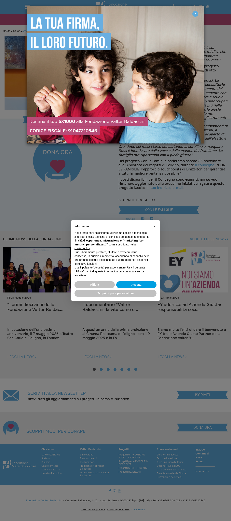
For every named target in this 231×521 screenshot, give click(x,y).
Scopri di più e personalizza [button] (115, 293)
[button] (154, 226)
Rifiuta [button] (94, 284)
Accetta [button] (136, 284)
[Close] (195, 14)
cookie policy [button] (82, 248)
